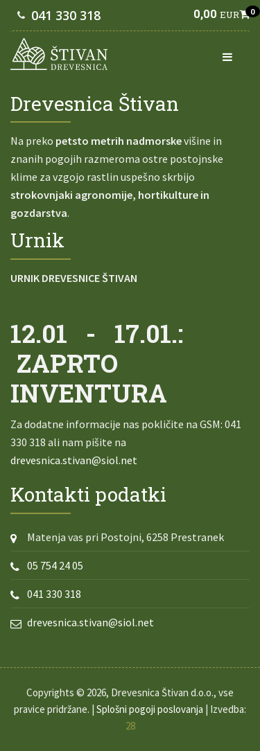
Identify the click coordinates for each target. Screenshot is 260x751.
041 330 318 (66, 15)
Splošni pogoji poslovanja (149, 709)
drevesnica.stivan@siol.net (73, 460)
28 (130, 725)
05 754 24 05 (55, 565)
